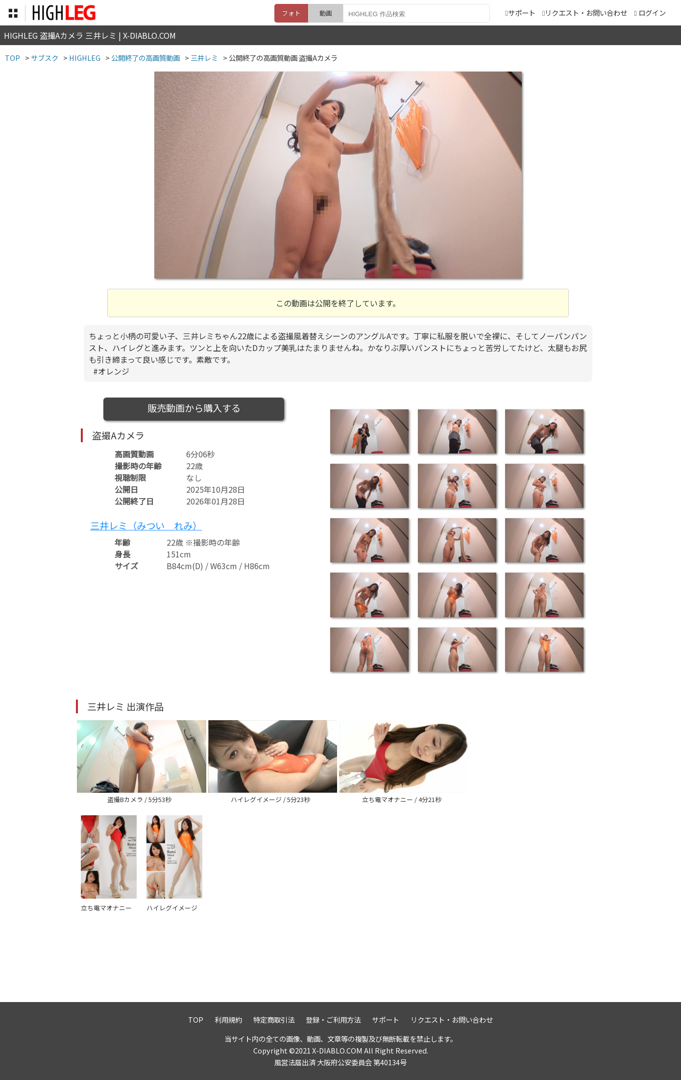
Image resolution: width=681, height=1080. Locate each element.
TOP (195, 1019)
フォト (291, 13)
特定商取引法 (273, 1019)
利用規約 (228, 1019)
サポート (520, 12)
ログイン (652, 12)
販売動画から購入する (194, 408)
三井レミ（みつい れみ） (146, 525)
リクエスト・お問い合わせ (584, 12)
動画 (325, 13)
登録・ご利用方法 (333, 1019)
